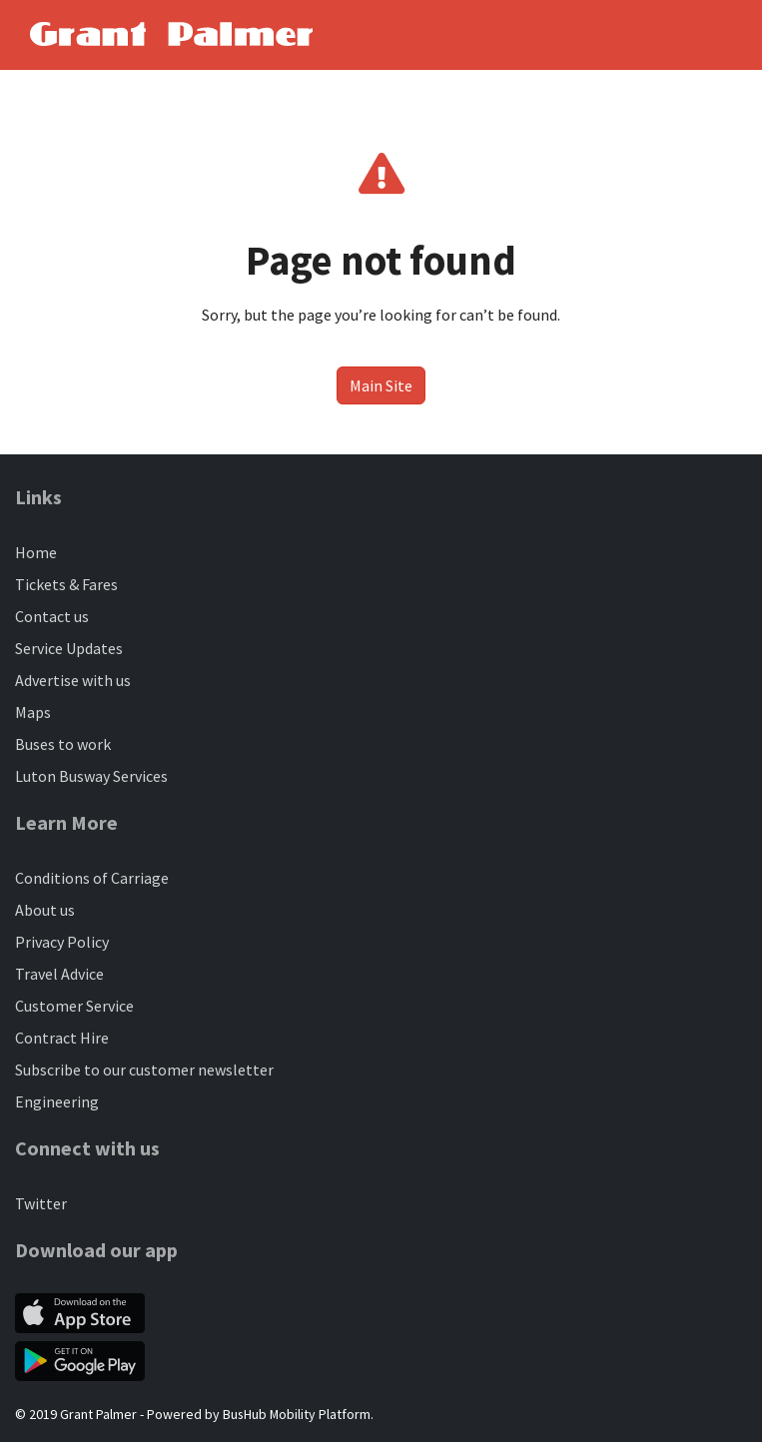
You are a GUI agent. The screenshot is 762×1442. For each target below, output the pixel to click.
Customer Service (74, 1006)
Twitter (41, 1203)
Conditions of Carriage (92, 878)
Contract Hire (62, 1038)
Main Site (381, 385)
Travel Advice (59, 974)
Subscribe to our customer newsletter (144, 1070)
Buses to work (63, 744)
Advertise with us (73, 680)
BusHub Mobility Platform (297, 1414)
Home (36, 552)
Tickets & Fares (66, 584)
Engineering (57, 1101)
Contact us (52, 616)
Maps (33, 712)
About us (45, 910)
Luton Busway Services (91, 776)
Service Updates (69, 648)
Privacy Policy (62, 942)
